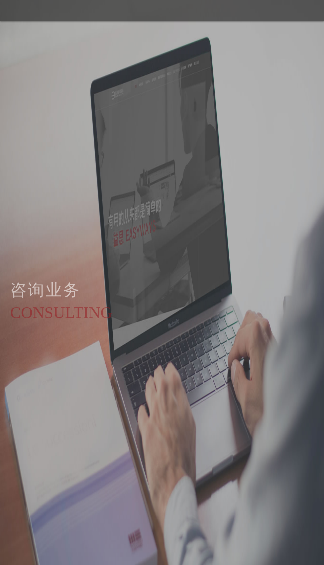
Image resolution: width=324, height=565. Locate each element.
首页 (242, 10)
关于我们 (261, 10)
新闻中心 (283, 10)
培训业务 (304, 10)
